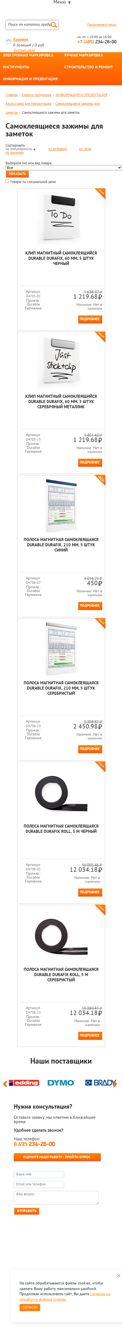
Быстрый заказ (24, 50)
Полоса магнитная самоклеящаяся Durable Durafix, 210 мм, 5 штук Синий (61, 545)
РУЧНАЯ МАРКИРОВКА (83, 56)
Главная (12, 95)
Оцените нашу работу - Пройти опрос (56, 1157)
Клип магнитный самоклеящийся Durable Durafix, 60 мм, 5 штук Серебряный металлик (61, 402)
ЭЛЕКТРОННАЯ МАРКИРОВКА (28, 56)
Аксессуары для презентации (28, 104)
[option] (24, 1082)
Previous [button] (6, 1086)
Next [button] (116, 1086)
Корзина (20, 40)
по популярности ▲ (21, 149)
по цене (85, 149)
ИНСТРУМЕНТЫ (16, 68)
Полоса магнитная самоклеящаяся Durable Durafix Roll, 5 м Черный (61, 829)
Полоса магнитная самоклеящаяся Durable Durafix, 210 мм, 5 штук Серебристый (61, 688)
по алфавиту (57, 149)
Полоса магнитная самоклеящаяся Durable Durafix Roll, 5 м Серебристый (61, 975)
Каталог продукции (36, 95)
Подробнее (89, 319)
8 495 (34, 1144)
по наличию (15, 153)
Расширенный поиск (101, 25)
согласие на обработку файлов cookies (65, 1297)
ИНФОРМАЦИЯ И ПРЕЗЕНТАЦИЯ (30, 79)
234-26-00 (96, 42)
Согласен (29, 1307)
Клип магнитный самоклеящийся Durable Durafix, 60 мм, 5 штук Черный (61, 259)
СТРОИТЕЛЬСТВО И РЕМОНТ (88, 68)
